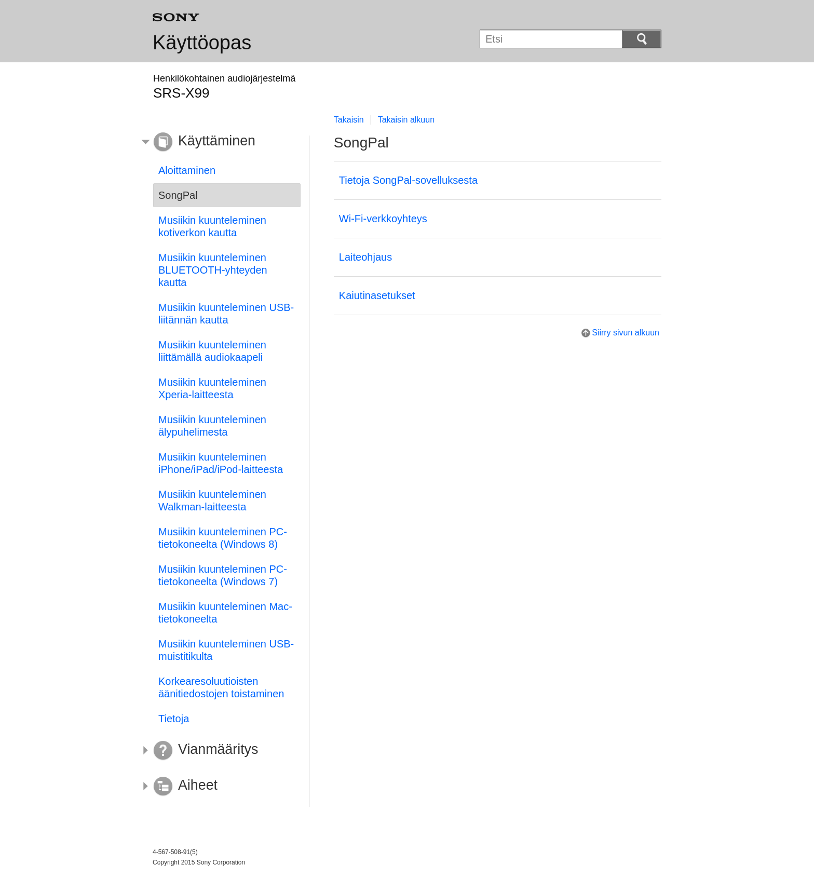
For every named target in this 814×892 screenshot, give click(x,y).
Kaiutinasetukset (377, 295)
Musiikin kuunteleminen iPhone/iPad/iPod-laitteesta (220, 463)
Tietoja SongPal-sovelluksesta (408, 180)
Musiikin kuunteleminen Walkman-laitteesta (212, 500)
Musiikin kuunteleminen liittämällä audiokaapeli (212, 351)
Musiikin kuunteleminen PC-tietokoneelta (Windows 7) (222, 575)
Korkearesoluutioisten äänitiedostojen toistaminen (221, 687)
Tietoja (173, 718)
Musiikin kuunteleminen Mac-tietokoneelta (225, 613)
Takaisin (349, 119)
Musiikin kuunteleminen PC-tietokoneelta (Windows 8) (222, 538)
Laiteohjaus (365, 257)
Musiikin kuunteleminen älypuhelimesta (212, 426)
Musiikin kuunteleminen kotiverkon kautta (212, 226)
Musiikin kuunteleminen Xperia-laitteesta (212, 388)
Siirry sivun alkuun (625, 332)
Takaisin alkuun (406, 119)
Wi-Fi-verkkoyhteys (383, 218)
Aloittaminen (186, 170)
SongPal (178, 195)
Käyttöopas (202, 42)
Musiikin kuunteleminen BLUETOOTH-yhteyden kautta (212, 270)
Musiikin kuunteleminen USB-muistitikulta (226, 650)
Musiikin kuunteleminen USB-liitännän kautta (226, 314)
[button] (219, 142)
